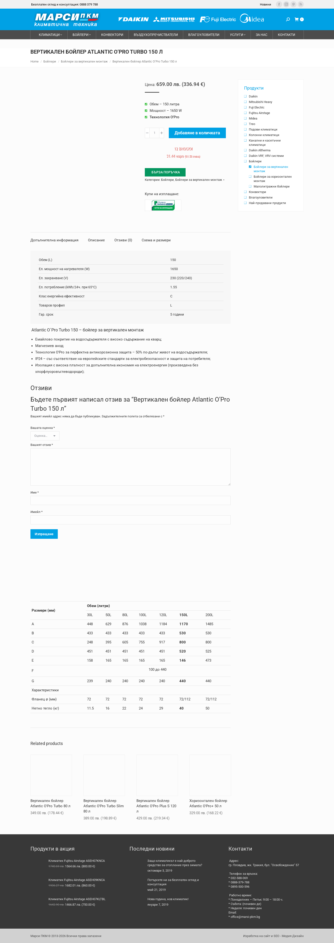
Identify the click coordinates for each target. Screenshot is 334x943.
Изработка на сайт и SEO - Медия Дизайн (273, 936)
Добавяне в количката (197, 132)
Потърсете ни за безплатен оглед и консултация (173, 882)
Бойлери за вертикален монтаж (198, 180)
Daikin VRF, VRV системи (266, 156)
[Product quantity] (154, 133)
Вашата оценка (42, 428)
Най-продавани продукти (267, 203)
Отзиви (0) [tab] (123, 240)
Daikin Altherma (259, 150)
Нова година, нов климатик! (167, 899)
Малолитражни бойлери (272, 186)
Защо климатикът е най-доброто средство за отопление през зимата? (174, 863)
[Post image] (136, 866)
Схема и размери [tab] (156, 240)
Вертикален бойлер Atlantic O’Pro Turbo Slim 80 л (103, 806)
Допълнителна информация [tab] (54, 240)
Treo (252, 124)
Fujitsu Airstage (259, 113)
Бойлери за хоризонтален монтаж (273, 179)
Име (34, 492)
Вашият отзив (41, 445)
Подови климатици (263, 129)
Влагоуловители (261, 197)
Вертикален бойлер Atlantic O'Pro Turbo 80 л (50, 803)
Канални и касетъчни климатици (265, 143)
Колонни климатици (264, 135)
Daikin (253, 96)
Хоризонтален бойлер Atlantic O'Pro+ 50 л (208, 803)
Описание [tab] (96, 240)
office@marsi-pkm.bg (245, 917)
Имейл (36, 512)
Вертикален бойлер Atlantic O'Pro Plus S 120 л (156, 806)
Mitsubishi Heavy (260, 102)
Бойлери (167, 180)
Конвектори (257, 192)
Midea (253, 118)
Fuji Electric (256, 107)
